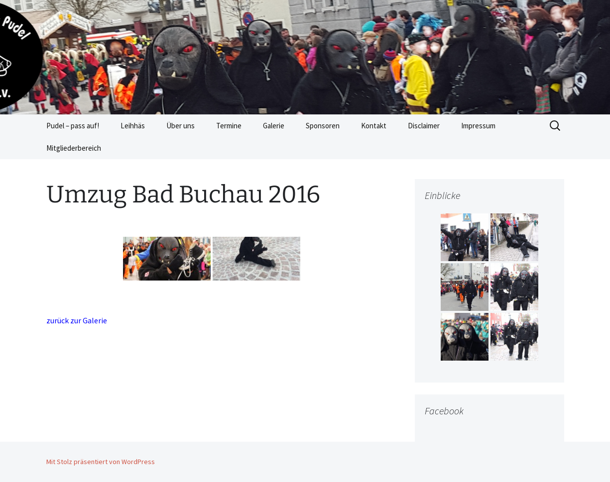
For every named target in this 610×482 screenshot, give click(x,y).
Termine (229, 125)
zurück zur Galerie (76, 320)
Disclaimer (424, 125)
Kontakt (373, 125)
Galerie (273, 125)
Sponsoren (323, 125)
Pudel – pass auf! (72, 125)
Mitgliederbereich (73, 148)
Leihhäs (133, 125)
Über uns (180, 125)
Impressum (478, 125)
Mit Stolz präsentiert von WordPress (100, 461)
